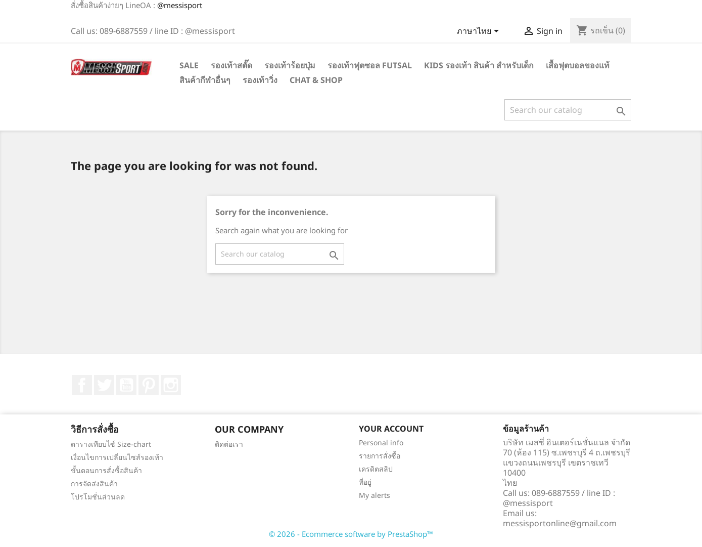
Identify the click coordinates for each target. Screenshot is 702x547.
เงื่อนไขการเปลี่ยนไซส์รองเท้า (117, 457)
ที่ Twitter (104, 385)
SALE (189, 65)
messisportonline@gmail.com (560, 523)
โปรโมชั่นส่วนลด (98, 496)
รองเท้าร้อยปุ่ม (289, 65)
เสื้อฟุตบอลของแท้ (578, 65)
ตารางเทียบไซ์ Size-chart (111, 444)
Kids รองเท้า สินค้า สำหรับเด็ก (479, 65)
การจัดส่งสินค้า (94, 483)
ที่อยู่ (365, 482)
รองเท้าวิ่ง (260, 80)
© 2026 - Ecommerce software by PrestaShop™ (351, 534)
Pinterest (148, 385)
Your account (391, 428)
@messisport (179, 5)
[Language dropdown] (479, 32)
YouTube (126, 385)
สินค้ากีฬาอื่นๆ (204, 80)
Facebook (82, 385)
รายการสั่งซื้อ (379, 455)
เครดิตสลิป (376, 469)
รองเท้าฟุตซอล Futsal (369, 65)
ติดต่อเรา (229, 444)
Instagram (171, 385)
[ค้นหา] (567, 109)
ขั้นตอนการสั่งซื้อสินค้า (106, 470)
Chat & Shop (316, 80)
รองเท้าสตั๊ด (231, 65)
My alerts (374, 495)
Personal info (381, 442)
